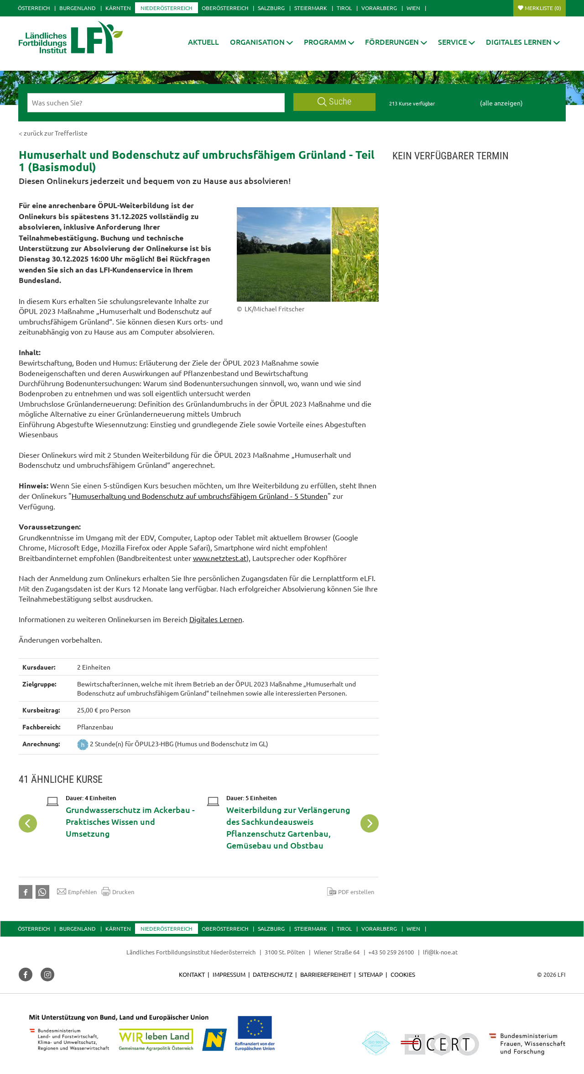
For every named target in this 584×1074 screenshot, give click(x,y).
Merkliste (543, 7)
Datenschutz (272, 974)
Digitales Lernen (215, 618)
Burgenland (77, 7)
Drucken (117, 891)
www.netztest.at (219, 557)
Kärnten (118, 7)
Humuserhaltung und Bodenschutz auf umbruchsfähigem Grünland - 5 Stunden (200, 495)
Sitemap (371, 974)
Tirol (344, 7)
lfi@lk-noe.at (440, 952)
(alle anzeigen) (501, 103)
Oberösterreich (225, 7)
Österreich (34, 7)
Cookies (403, 974)
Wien (413, 7)
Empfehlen (77, 891)
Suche (334, 101)
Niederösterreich (166, 7)
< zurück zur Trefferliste (53, 133)
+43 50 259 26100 (391, 952)
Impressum (229, 974)
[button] (261, 42)
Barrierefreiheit (325, 974)
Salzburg (271, 7)
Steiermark (310, 7)
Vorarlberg (379, 7)
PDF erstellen (350, 891)
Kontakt (192, 974)
